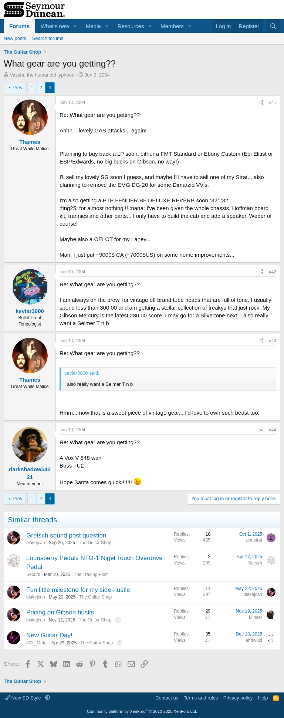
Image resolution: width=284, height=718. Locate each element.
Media (93, 26)
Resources (131, 26)
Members (172, 26)
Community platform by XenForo (142, 711)
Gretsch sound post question (66, 535)
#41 (272, 102)
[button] (75, 26)
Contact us (166, 698)
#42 (272, 271)
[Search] (273, 26)
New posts (15, 38)
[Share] (261, 102)
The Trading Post (91, 574)
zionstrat (254, 540)
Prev (18, 87)
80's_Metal (37, 642)
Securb (33, 574)
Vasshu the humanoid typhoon (42, 75)
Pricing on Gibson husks (60, 612)
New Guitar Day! (49, 635)
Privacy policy (238, 698)
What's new (55, 26)
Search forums (48, 38)
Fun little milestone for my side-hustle (78, 589)
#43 (272, 340)
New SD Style (23, 698)
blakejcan (35, 542)
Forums (19, 26)
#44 (272, 429)
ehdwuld (254, 640)
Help (263, 698)
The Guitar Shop (95, 542)
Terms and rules (201, 698)
